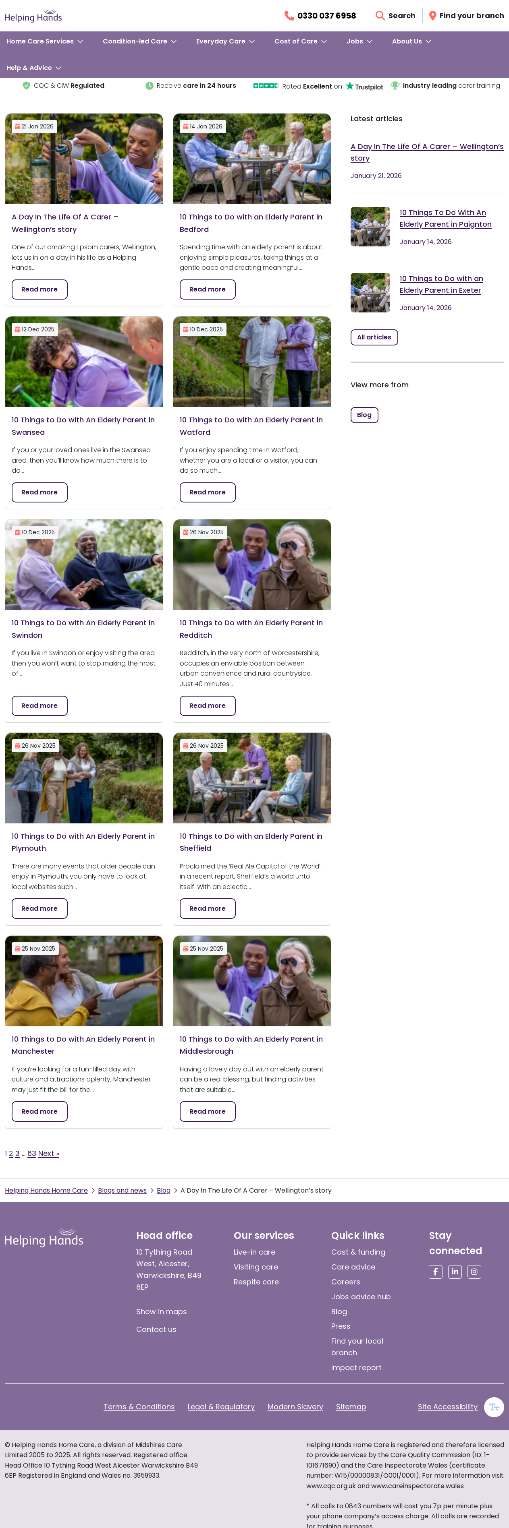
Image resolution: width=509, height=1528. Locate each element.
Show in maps (161, 1312)
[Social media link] (435, 1271)
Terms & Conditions (139, 1407)
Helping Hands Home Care (46, 1190)
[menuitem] (45, 41)
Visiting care (256, 1267)
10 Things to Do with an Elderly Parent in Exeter (441, 284)
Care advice (353, 1267)
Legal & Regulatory (221, 1407)
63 (31, 1153)
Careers (345, 1282)
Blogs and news (122, 1190)
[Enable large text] (494, 1407)
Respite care (256, 1282)
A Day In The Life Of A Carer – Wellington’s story (427, 152)
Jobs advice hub (361, 1297)
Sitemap (351, 1407)
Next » (48, 1153)
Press (341, 1326)
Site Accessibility (448, 1407)
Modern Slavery (295, 1407)
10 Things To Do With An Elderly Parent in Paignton (446, 218)
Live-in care (254, 1252)
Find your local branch (357, 1347)
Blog (163, 1190)
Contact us (156, 1329)
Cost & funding (358, 1252)
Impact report (356, 1368)
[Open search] (396, 15)
